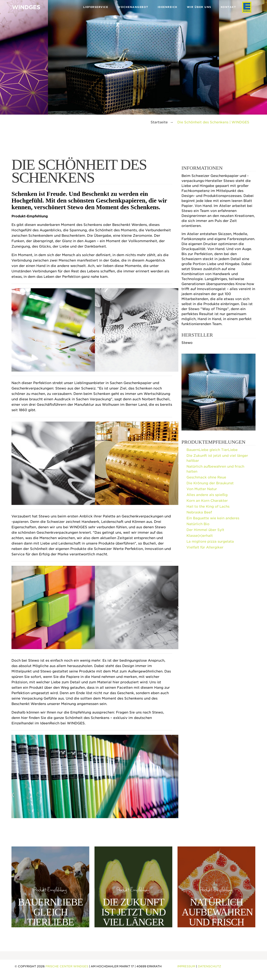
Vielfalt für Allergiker (204, 547)
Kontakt (228, 7)
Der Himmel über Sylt (205, 530)
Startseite (159, 122)
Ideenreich (168, 7)
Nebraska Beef (199, 512)
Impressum (186, 966)
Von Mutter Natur (201, 489)
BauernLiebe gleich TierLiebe (212, 450)
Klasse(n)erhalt (199, 536)
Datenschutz (209, 966)
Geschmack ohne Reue (206, 477)
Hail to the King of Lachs (207, 506)
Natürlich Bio (197, 524)
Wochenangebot (132, 7)
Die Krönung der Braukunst (210, 483)
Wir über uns (199, 7)
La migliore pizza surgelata (210, 541)
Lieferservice (95, 7)
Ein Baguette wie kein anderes (212, 518)
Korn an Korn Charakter (207, 501)
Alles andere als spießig (207, 495)
